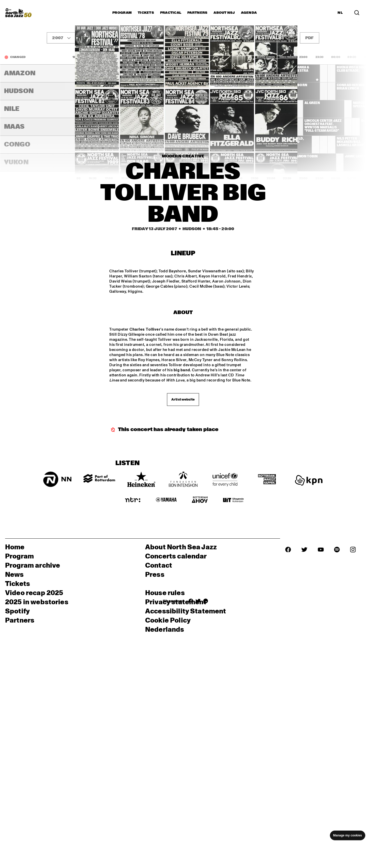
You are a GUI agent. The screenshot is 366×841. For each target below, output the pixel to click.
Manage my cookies (347, 835)
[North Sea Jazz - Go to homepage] (18, 12)
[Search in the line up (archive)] (357, 13)
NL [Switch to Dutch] (340, 12)
